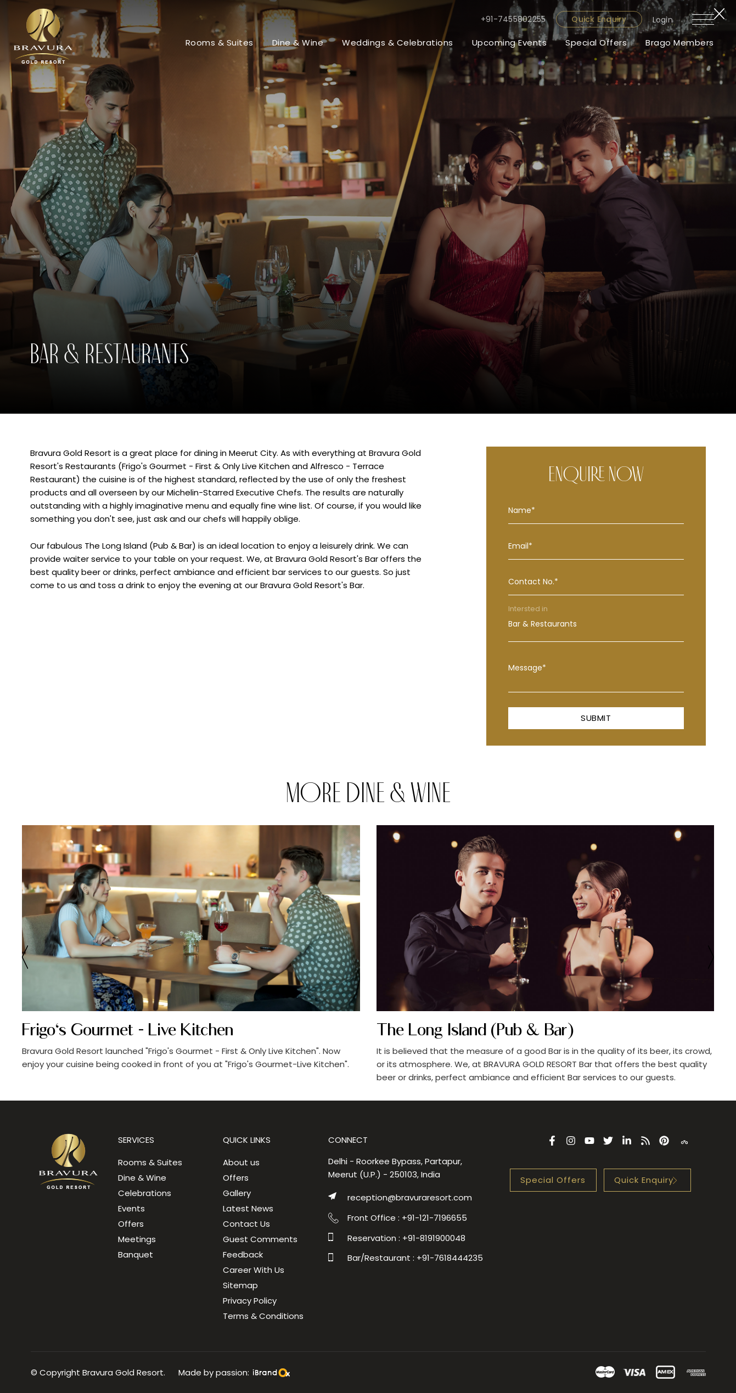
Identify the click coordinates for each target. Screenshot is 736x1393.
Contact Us (246, 1224)
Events (131, 1208)
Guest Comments (260, 1239)
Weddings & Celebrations (397, 42)
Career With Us (253, 1270)
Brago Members (679, 42)
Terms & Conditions (263, 1316)
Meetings (137, 1239)
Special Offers (596, 42)
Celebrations (144, 1193)
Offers (131, 1224)
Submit (596, 718)
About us (241, 1162)
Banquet (135, 1254)
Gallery (237, 1193)
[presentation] (25, 959)
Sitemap (240, 1285)
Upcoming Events (509, 42)
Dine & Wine (298, 42)
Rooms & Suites (220, 42)
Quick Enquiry (598, 19)
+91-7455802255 (513, 19)
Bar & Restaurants (596, 624)
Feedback (243, 1254)
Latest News (248, 1208)
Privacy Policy (250, 1300)
